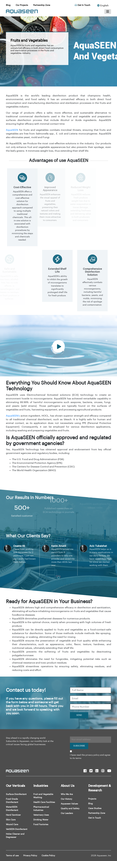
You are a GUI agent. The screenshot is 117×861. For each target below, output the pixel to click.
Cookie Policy (48, 856)
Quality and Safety (70, 808)
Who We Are (67, 794)
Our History (66, 799)
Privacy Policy (30, 856)
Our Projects (22, 5)
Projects (92, 799)
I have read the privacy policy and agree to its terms (90, 756)
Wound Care (12, 824)
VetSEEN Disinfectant (16, 829)
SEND (79, 715)
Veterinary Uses (41, 815)
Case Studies (94, 808)
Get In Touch (82, 5)
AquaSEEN (12, 130)
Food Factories (40, 824)
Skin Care (11, 820)
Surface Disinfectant (16, 794)
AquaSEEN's (13, 416)
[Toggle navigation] (107, 11)
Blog (8, 5)
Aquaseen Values (69, 804)
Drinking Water (40, 820)
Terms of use (12, 856)
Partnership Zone (41, 5)
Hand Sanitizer (13, 815)
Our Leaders (67, 813)
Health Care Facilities (44, 802)
